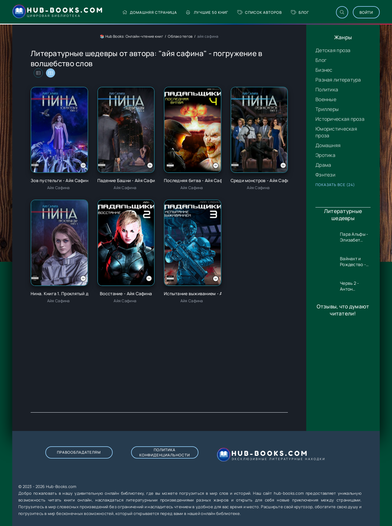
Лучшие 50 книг (207, 12)
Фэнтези (325, 174)
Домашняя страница (149, 12)
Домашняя (328, 145)
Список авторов (259, 12)
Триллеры (327, 109)
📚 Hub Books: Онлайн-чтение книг (131, 36)
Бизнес (324, 70)
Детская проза (333, 50)
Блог (300, 12)
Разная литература (338, 79)
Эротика (325, 155)
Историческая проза (339, 119)
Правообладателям (79, 452)
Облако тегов (180, 36)
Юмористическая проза (336, 132)
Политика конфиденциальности (164, 452)
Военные (325, 99)
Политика (326, 89)
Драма (323, 165)
